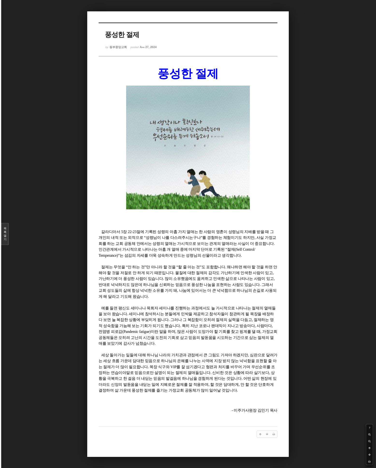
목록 (5, 234)
